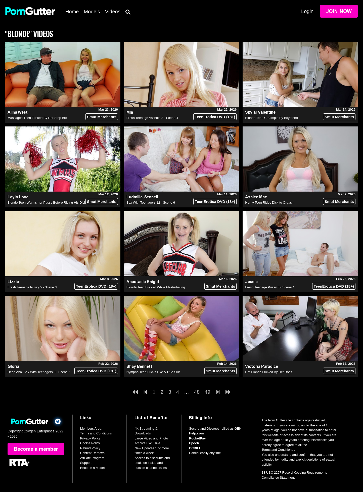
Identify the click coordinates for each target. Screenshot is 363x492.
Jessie (251, 281)
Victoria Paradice (261, 366)
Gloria (13, 366)
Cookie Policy (90, 443)
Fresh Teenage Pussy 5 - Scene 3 (32, 287)
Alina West (18, 112)
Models (92, 11)
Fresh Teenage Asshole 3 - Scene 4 (152, 118)
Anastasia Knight (142, 281)
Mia (129, 112)
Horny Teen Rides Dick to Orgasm (269, 202)
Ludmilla (134, 197)
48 (197, 392)
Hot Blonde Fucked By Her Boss (268, 372)
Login (307, 11)
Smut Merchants (101, 117)
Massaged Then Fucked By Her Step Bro (37, 118)
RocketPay (197, 438)
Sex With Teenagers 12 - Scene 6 (150, 202)
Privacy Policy (90, 438)
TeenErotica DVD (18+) (215, 117)
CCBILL (195, 448)
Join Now (339, 11)
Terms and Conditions (96, 433)
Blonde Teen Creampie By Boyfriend (271, 118)
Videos (112, 11)
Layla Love (18, 197)
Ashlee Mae (256, 197)
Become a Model (92, 468)
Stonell (151, 197)
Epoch (194, 443)
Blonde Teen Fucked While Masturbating (155, 287)
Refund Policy (90, 448)
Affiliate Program (92, 458)
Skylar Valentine (260, 112)
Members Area (91, 428)
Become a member (36, 449)
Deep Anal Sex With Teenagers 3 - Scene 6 (39, 372)
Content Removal (92, 453)
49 (207, 392)
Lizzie (13, 281)
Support (86, 463)
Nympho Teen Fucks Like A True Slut (153, 372)
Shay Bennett (139, 366)
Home (72, 11)
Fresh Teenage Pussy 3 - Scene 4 (269, 287)
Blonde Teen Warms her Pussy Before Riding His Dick (47, 202)
